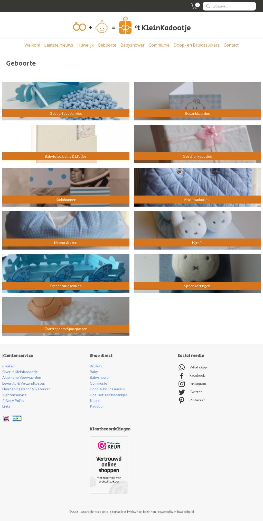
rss (124, 511)
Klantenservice (14, 395)
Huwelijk (85, 45)
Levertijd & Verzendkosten (23, 383)
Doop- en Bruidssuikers (197, 45)
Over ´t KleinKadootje (20, 371)
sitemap (115, 511)
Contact (231, 45)
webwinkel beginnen (142, 511)
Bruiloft (96, 366)
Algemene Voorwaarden (21, 377)
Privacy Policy (13, 400)
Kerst (94, 400)
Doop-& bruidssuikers (107, 389)
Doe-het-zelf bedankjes (109, 395)
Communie (159, 45)
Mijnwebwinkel (184, 511)
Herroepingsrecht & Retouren (26, 389)
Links (6, 406)
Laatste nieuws (58, 45)
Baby (94, 371)
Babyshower (132, 45)
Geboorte (107, 45)
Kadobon (97, 406)
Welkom (32, 45)
